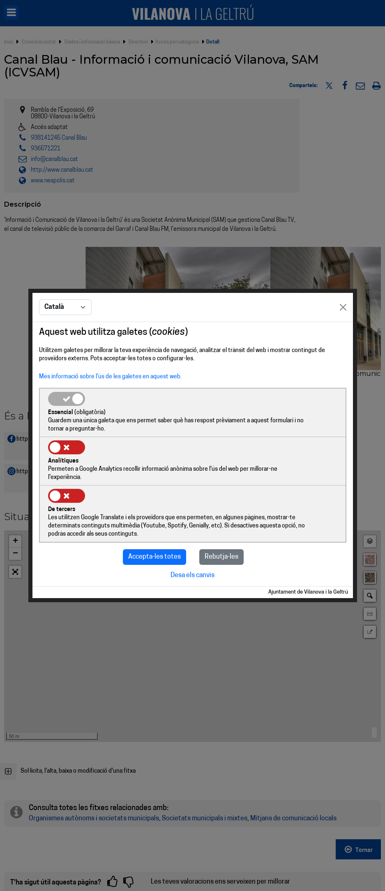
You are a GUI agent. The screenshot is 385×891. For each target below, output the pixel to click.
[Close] (343, 332)
